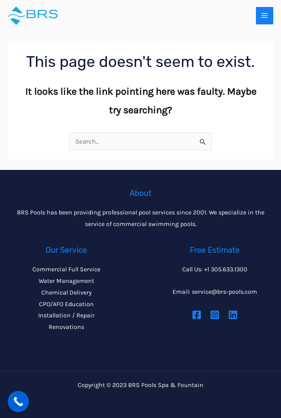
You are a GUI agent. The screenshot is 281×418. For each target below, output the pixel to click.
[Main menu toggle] (265, 16)
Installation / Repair (66, 315)
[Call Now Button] (18, 401)
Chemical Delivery (66, 292)
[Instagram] (215, 315)
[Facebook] (196, 315)
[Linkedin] (233, 315)
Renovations (66, 327)
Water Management (66, 280)
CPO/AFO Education (66, 304)
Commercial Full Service (66, 269)
